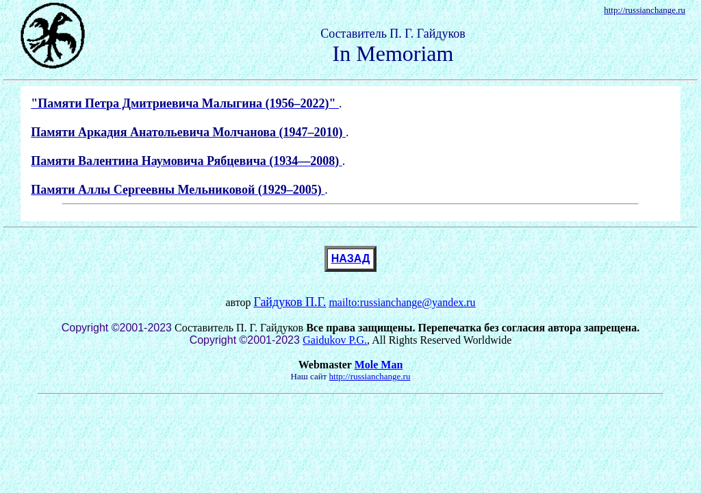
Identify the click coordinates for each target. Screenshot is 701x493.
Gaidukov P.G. (335, 340)
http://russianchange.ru (370, 376)
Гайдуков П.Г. (289, 302)
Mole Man (379, 364)
